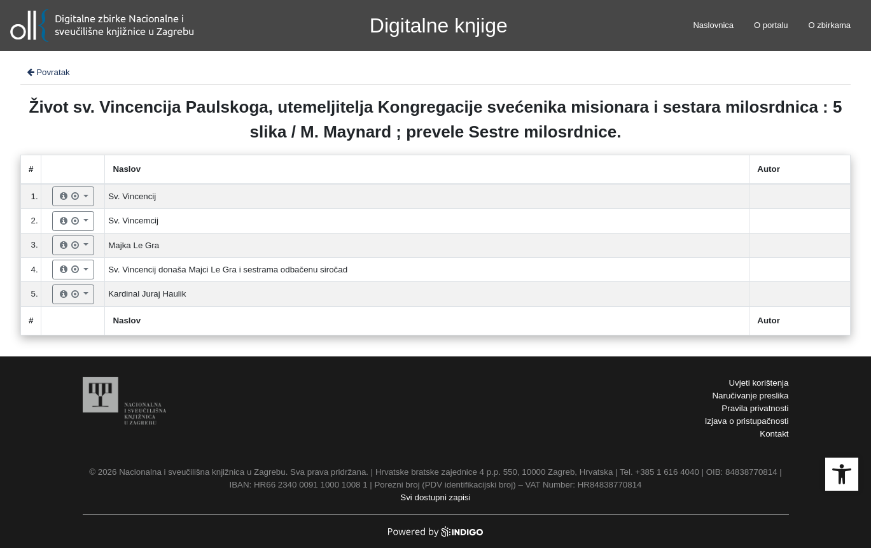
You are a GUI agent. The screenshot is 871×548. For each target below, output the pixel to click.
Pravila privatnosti (754, 408)
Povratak (47, 72)
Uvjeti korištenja (758, 383)
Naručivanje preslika (750, 395)
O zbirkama (830, 25)
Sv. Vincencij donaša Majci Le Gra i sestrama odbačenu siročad (227, 269)
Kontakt (774, 434)
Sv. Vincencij (132, 196)
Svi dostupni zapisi (435, 497)
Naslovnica (713, 25)
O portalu (771, 25)
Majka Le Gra (133, 245)
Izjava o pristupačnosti (747, 421)
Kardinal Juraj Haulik (147, 294)
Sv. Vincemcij (133, 220)
